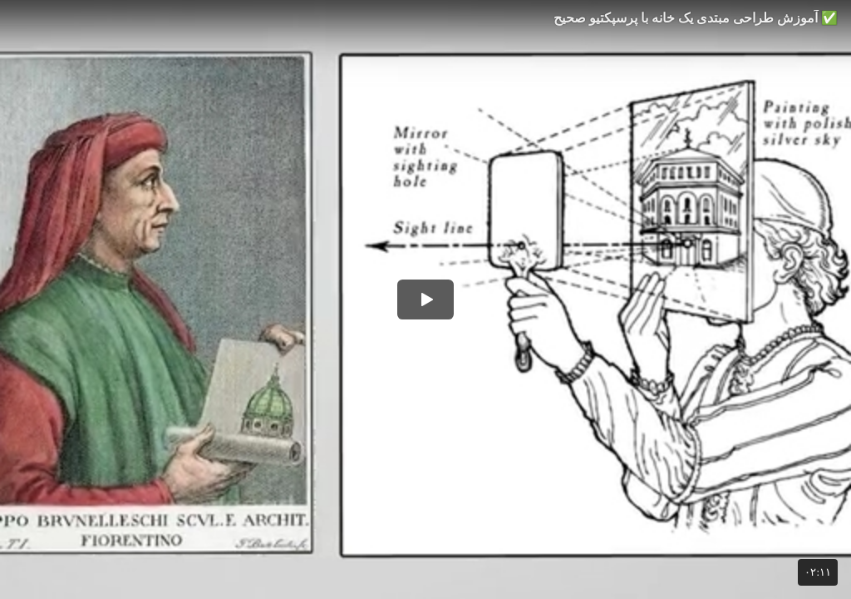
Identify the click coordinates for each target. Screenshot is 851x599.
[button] (425, 299)
